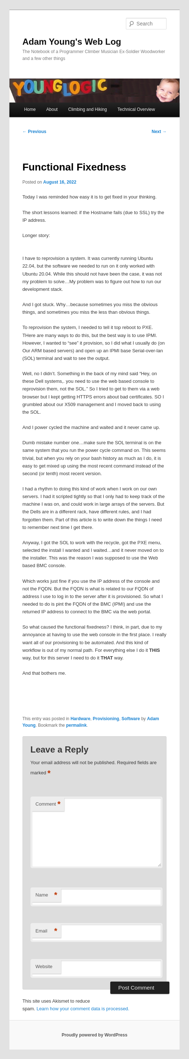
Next (159, 131)
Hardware (80, 718)
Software (131, 718)
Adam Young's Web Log (71, 42)
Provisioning (106, 718)
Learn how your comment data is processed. (83, 1008)
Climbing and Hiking (87, 109)
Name (46, 895)
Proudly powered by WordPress (94, 1035)
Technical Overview (136, 109)
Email (46, 931)
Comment (48, 804)
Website (44, 966)
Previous (34, 131)
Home (30, 109)
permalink (76, 725)
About (52, 109)
